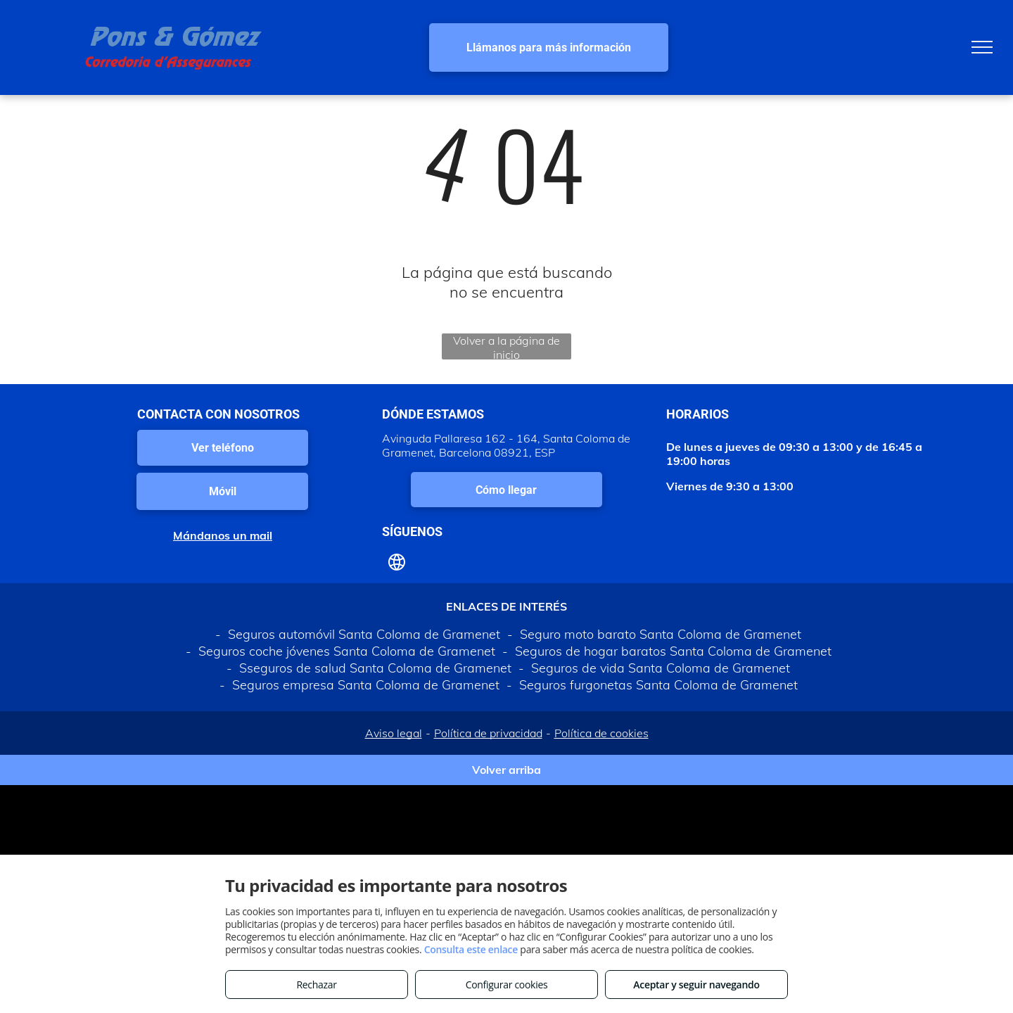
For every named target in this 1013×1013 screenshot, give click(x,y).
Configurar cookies (507, 984)
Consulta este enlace (471, 949)
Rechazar (316, 984)
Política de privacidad (488, 733)
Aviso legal (393, 733)
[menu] (982, 47)
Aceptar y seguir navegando (696, 984)
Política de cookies (601, 733)
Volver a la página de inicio (506, 346)
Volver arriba (506, 770)
